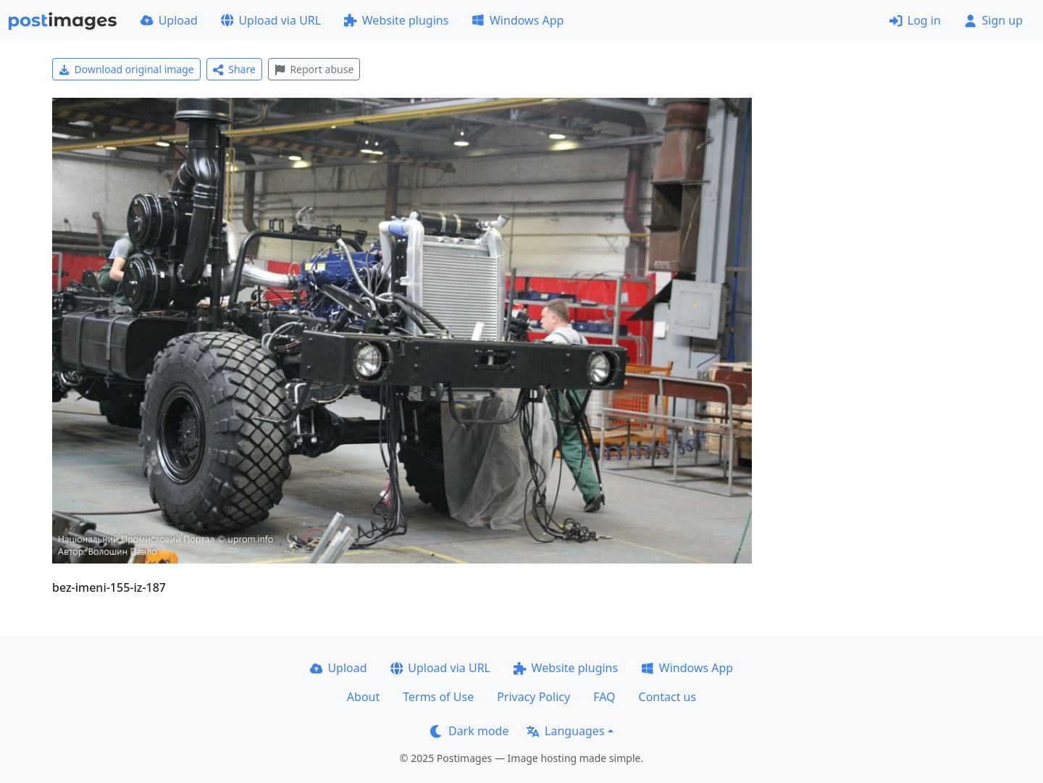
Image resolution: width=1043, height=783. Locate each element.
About (363, 697)
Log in (915, 20)
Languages (565, 731)
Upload (169, 20)
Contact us (668, 697)
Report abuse (314, 69)
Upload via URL (271, 20)
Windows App (518, 20)
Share (234, 69)
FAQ (604, 697)
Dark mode (469, 731)
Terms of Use (438, 697)
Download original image (126, 69)
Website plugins (396, 20)
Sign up (993, 20)
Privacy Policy (533, 697)
